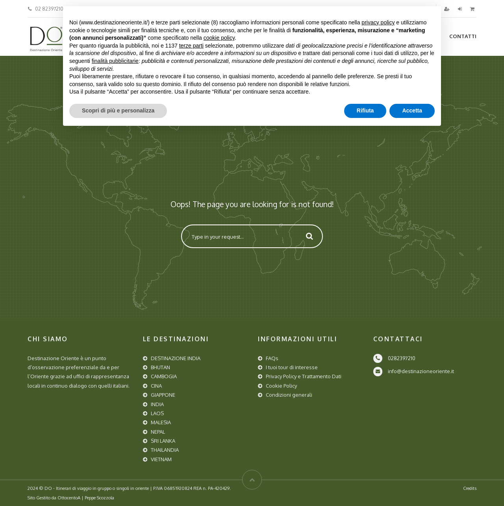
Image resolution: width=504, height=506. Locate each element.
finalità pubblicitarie (115, 61)
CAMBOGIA (164, 376)
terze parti (191, 45)
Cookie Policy (281, 386)
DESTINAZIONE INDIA (175, 358)
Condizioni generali (289, 395)
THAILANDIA (165, 450)
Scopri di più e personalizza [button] (118, 110)
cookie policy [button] (219, 38)
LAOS (157, 413)
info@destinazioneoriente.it (421, 371)
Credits (469, 488)
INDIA (157, 404)
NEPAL (158, 432)
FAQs (272, 358)
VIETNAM (161, 459)
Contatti (462, 36)
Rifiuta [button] (365, 110)
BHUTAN (160, 367)
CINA (156, 386)
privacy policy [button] (378, 22)
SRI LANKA (163, 441)
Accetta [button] (412, 110)
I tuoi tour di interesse (292, 367)
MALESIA (161, 422)
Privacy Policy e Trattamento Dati (303, 376)
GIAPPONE (163, 395)
